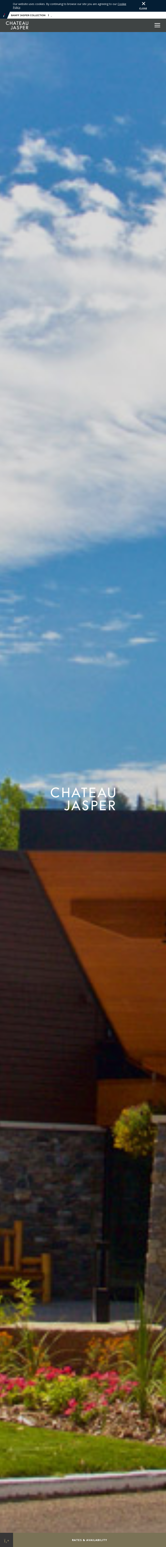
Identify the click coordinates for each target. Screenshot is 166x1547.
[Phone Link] (6, 1540)
